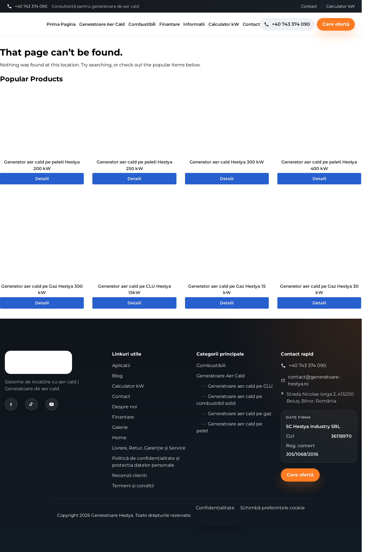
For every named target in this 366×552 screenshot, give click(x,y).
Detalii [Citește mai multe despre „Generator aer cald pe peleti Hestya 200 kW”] (42, 178)
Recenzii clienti (129, 475)
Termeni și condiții (133, 485)
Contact (309, 6)
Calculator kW (340, 6)
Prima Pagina (61, 24)
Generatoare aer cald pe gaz (239, 413)
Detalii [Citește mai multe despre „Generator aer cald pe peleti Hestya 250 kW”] (134, 178)
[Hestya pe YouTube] (51, 404)
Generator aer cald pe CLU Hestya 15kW (134, 289)
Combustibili (142, 24)
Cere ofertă (336, 24)
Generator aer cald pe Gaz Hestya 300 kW (42, 289)
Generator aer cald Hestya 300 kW (227, 162)
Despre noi (124, 406)
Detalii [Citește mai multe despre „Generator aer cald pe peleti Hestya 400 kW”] (319, 178)
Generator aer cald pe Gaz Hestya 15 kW (227, 289)
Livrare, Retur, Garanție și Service (149, 448)
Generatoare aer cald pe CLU (240, 386)
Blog (117, 375)
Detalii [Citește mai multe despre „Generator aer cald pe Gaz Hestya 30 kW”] (319, 302)
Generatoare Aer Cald (102, 24)
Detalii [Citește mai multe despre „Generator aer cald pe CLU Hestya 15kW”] (134, 302)
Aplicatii (121, 365)
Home (119, 437)
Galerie (120, 427)
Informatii (194, 24)
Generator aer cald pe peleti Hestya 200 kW (42, 165)
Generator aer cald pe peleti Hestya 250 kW (134, 165)
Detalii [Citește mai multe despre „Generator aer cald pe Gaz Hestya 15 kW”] (227, 302)
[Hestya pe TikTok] (31, 404)
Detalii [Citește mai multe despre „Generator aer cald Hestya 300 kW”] (227, 178)
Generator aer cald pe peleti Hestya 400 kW (319, 165)
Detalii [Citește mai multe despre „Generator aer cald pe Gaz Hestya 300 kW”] (42, 302)
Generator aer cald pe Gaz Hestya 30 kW (319, 289)
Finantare (169, 24)
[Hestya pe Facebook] (11, 404)
